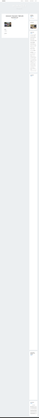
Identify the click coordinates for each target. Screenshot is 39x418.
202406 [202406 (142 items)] (33, 46)
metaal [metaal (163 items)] (32, 58)
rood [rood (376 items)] (32, 62)
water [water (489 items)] (32, 68)
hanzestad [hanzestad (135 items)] (33, 55)
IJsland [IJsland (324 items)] (33, 57)
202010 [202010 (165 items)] (33, 45)
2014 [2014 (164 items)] (31, 34)
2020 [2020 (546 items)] (32, 37)
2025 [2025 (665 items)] (32, 44)
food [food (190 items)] (34, 52)
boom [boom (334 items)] (32, 50)
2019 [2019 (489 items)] (33, 35)
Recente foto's (32, 18)
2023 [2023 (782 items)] (34, 40)
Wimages (3, 0)
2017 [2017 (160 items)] (33, 34)
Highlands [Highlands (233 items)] (32, 56)
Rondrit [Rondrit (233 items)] (33, 61)
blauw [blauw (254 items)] (32, 47)
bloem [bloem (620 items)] (32, 48)
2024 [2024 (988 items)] (32, 42)
